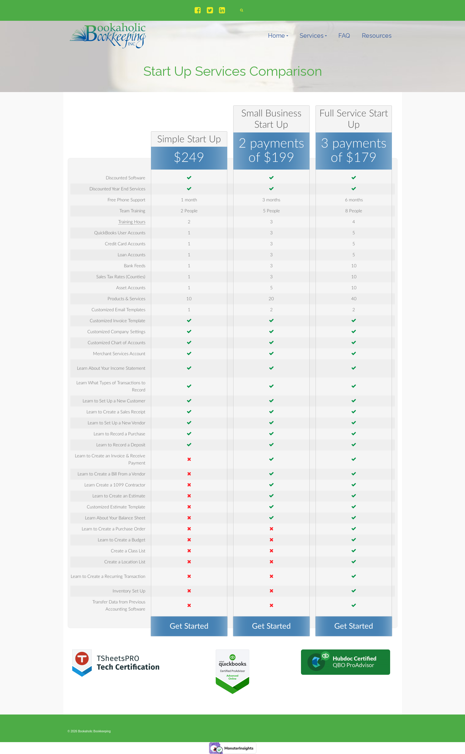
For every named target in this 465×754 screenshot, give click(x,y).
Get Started (189, 626)
